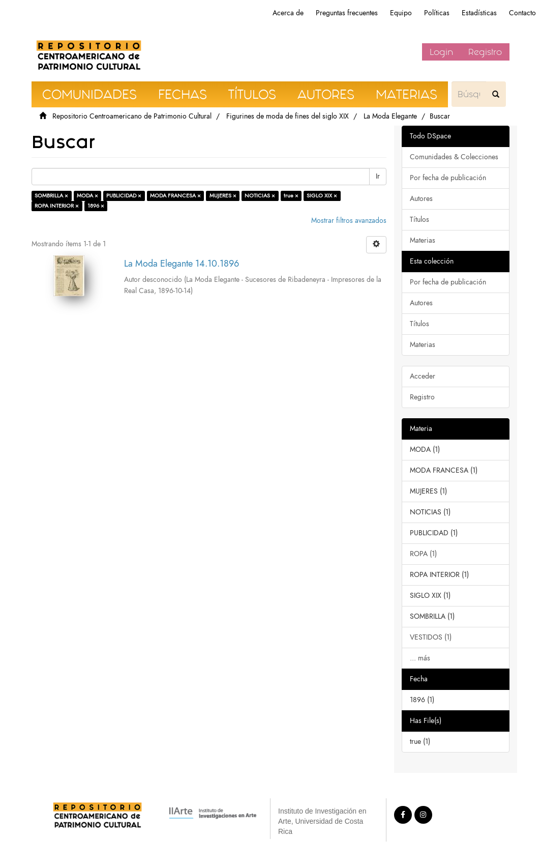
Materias (422, 240)
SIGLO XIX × (322, 195)
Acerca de (288, 13)
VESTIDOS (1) (431, 637)
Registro (485, 51)
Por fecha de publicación (448, 178)
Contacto (522, 13)
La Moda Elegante (390, 116)
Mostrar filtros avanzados (348, 220)
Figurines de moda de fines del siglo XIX (287, 116)
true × (291, 195)
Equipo (401, 13)
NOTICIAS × (260, 195)
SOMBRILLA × (51, 195)
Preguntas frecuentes (347, 13)
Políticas (436, 13)
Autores (421, 199)
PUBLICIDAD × (123, 195)
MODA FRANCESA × (175, 195)
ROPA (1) (423, 554)
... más (420, 658)
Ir (378, 176)
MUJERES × (222, 195)
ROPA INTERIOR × (57, 206)
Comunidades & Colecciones (454, 157)
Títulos (419, 219)
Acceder (422, 376)
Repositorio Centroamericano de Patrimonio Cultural (132, 116)
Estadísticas (479, 13)
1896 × (95, 206)
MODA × (87, 195)
